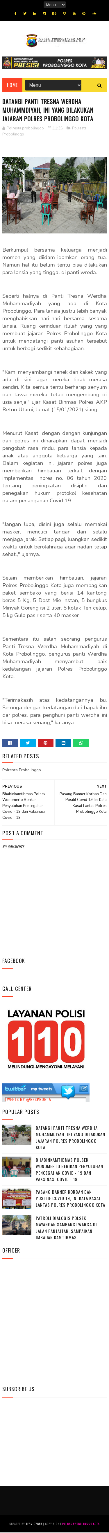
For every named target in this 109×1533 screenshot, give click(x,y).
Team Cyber (34, 1524)
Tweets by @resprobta (28, 1100)
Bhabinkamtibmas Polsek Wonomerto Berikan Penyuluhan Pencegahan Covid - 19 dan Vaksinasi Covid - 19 (69, 1170)
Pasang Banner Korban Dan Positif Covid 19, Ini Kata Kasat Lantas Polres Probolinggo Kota (70, 1198)
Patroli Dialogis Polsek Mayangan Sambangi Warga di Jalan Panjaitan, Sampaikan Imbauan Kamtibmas (66, 1228)
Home (12, 85)
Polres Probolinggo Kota (81, 1524)
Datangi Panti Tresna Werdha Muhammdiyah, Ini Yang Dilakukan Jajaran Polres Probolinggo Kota (70, 1138)
